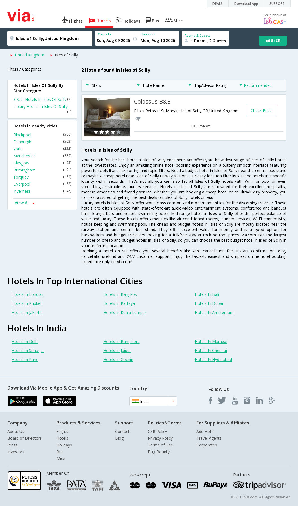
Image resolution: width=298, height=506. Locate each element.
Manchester (42, 156)
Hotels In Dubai (209, 303)
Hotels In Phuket (27, 303)
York (42, 148)
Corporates (206, 445)
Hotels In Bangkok (120, 294)
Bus (59, 451)
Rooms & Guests (197, 35)
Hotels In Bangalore (121, 341)
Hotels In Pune (25, 359)
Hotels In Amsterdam (214, 312)
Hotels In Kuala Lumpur (124, 312)
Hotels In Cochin (118, 359)
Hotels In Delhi (25, 341)
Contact (122, 431)
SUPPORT (277, 3)
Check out (147, 34)
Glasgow (42, 163)
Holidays (64, 445)
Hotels (62, 438)
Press (12, 445)
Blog (119, 438)
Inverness (42, 191)
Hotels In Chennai (211, 350)
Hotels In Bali (207, 294)
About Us (15, 431)
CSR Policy (157, 431)
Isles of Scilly (66, 55)
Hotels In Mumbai (211, 341)
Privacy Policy (160, 438)
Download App (246, 3)
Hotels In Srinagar (28, 350)
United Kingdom (29, 55)
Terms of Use (160, 445)
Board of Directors (24, 438)
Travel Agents (209, 438)
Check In (104, 34)
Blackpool (42, 134)
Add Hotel (205, 431)
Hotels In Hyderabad (213, 359)
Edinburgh (42, 141)
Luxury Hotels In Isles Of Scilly (42, 109)
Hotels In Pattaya (119, 303)
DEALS (217, 3)
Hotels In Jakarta (27, 312)
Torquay (42, 177)
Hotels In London (27, 294)
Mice (60, 458)
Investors (15, 451)
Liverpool (42, 184)
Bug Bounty (159, 451)
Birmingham (42, 170)
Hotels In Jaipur (117, 350)
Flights (62, 431)
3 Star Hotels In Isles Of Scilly (42, 99)
